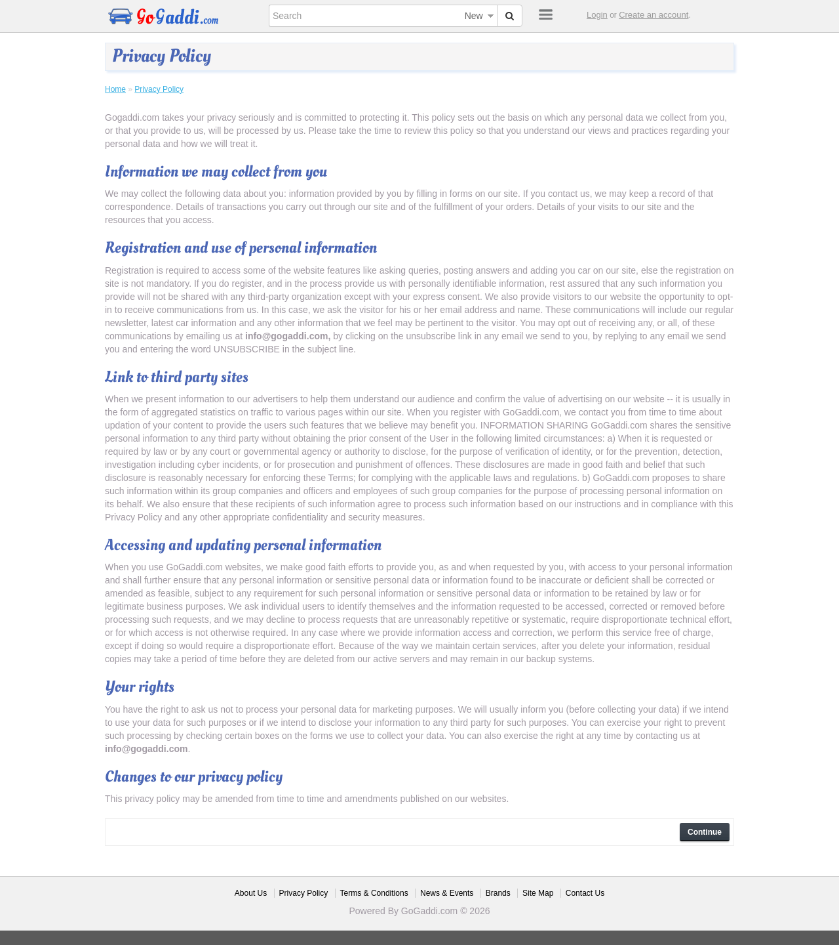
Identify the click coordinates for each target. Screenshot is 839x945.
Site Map (537, 893)
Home (115, 89)
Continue (705, 832)
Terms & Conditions (374, 893)
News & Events (446, 893)
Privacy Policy (159, 89)
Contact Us (585, 893)
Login (597, 15)
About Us (251, 893)
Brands (498, 893)
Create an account (653, 15)
